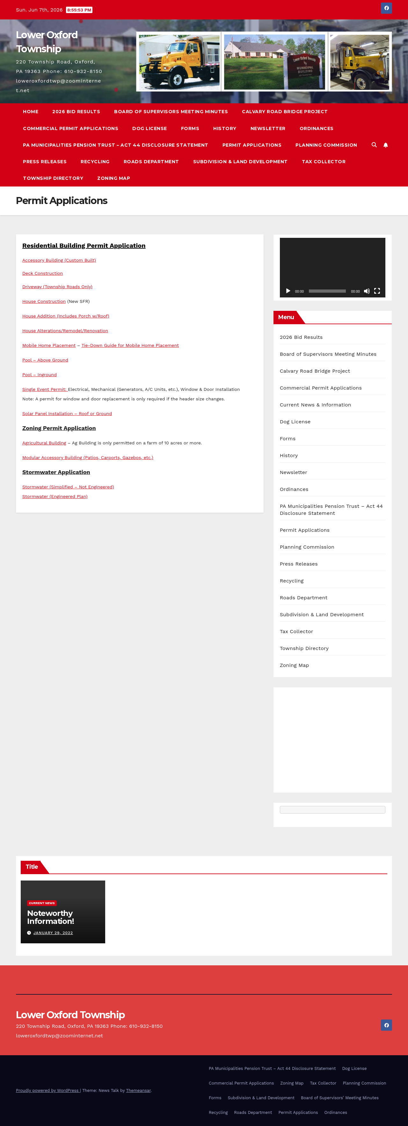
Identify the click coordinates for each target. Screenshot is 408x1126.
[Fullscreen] (377, 291)
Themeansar (138, 1090)
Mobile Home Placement (49, 345)
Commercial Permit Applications (70, 128)
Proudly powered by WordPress (48, 1090)
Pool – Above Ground (45, 359)
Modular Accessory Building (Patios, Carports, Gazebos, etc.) (87, 457)
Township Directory (53, 178)
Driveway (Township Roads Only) (57, 286)
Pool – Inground (39, 374)
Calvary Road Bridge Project (285, 111)
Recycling (95, 162)
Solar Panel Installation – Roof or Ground (67, 413)
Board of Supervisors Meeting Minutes (171, 111)
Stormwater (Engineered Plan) (55, 496)
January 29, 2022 (53, 933)
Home (30, 111)
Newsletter (268, 128)
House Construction (44, 301)
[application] (332, 267)
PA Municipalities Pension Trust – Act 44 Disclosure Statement (115, 145)
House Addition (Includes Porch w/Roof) (65, 315)
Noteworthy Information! (50, 917)
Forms (190, 128)
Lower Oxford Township (70, 1015)
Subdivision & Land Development (240, 162)
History (225, 128)
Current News (42, 903)
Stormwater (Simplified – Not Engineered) (68, 486)
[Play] (288, 291)
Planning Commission (326, 145)
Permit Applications (252, 145)
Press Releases (45, 162)
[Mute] (367, 291)
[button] (374, 145)
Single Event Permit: (45, 389)
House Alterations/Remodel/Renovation (65, 330)
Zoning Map (113, 178)
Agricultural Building (44, 442)
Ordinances (317, 128)
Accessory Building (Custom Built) (59, 260)
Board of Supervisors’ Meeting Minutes (340, 1097)
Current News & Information (315, 405)
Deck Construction (42, 273)
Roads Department (151, 162)
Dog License (149, 128)
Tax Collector (324, 162)
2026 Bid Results (76, 111)
